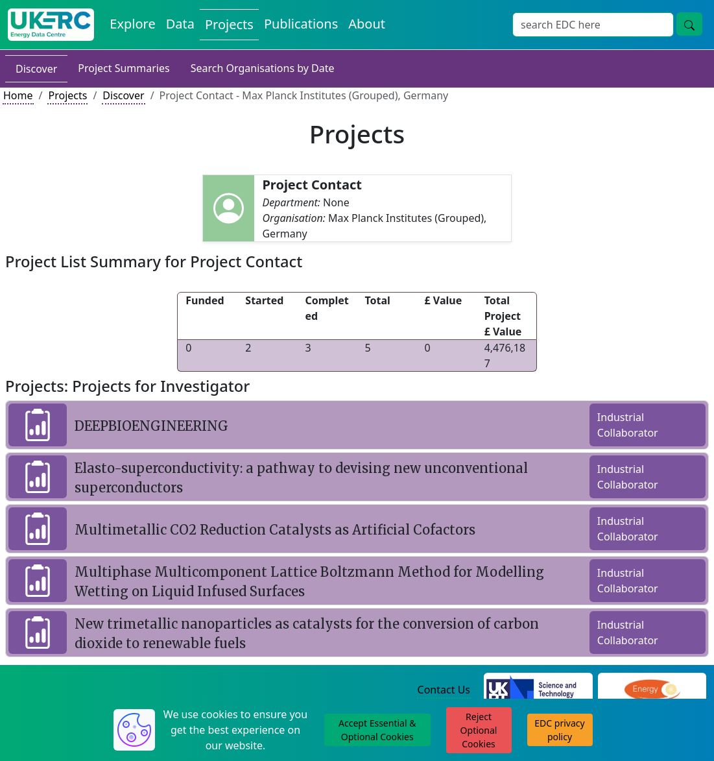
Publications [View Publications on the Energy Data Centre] (301, 23)
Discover (36, 69)
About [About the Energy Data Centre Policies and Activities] (366, 23)
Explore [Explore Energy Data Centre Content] (132, 23)
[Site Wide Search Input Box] (593, 24)
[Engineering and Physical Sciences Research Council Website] (652, 690)
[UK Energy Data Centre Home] (51, 24)
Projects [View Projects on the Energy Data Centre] (229, 24)
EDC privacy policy (559, 730)
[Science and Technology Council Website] (538, 690)
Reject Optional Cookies (478, 730)
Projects (67, 95)
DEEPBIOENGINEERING (151, 426)
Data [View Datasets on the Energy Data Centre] (180, 23)
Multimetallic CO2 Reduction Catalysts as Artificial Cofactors (275, 530)
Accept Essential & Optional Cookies (377, 730)
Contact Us (444, 689)
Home (18, 95)
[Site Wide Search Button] (689, 24)
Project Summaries (123, 68)
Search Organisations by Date (263, 68)
